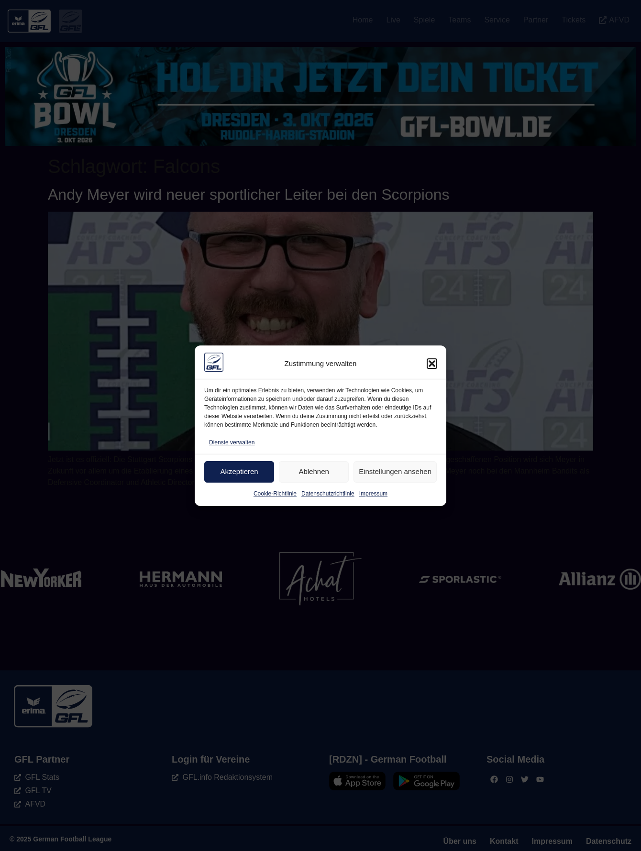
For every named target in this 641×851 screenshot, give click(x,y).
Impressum (373, 493)
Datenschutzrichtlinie (327, 493)
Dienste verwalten (231, 442)
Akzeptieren (239, 471)
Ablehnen (313, 471)
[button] (432, 363)
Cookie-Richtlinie (275, 493)
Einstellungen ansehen (395, 471)
